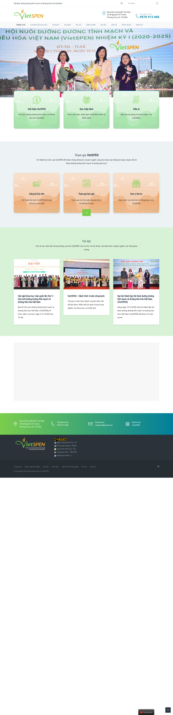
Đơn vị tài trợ (136, 194)
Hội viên (67, 25)
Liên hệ (92, 467)
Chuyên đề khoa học (38, 25)
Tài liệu (103, 25)
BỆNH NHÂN (91, 25)
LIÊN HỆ (114, 25)
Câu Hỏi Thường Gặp (70, 467)
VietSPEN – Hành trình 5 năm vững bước (86, 296)
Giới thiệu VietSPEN (37, 109)
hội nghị (55, 25)
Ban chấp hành (86, 109)
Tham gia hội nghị (86, 194)
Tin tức (79, 25)
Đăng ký (139, 25)
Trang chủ (18, 467)
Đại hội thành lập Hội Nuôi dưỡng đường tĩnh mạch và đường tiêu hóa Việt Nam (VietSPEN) (135, 299)
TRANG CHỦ (20, 25)
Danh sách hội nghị (32, 467)
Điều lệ (136, 109)
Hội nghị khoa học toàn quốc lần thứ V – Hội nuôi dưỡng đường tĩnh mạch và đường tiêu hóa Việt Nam (36, 299)
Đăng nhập (126, 25)
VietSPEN (136, 425)
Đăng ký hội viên (36, 194)
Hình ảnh (55, 467)
